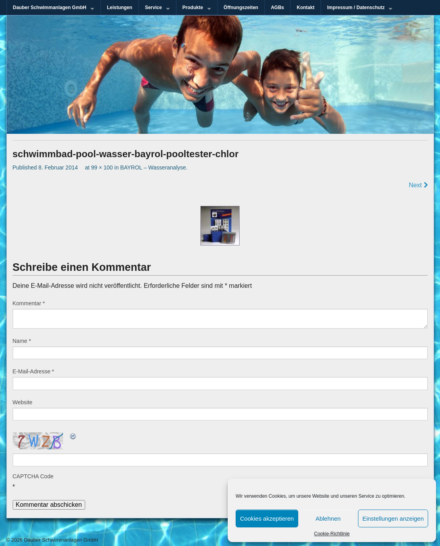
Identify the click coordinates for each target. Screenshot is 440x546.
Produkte (193, 7)
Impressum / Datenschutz (356, 7)
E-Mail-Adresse (33, 371)
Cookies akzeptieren (267, 518)
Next (418, 185)
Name (22, 341)
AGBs (277, 7)
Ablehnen (328, 518)
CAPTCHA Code (33, 476)
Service (153, 7)
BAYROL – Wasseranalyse (153, 167)
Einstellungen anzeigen (393, 518)
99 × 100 (102, 167)
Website (22, 402)
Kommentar (29, 303)
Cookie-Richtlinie (332, 533)
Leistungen (119, 7)
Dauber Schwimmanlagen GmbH (49, 7)
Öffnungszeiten (241, 7)
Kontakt (305, 7)
